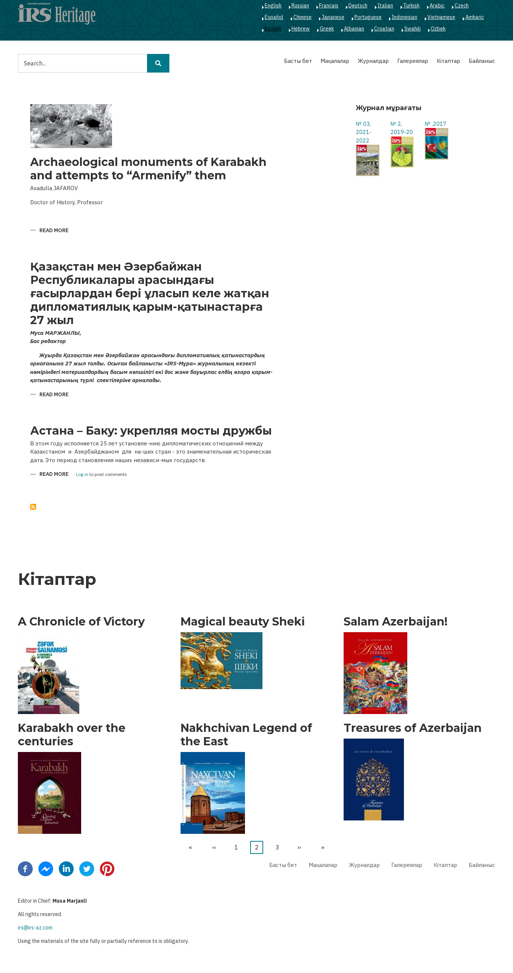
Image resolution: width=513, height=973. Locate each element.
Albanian (354, 28)
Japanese (333, 17)
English (273, 5)
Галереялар (412, 60)
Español (274, 17)
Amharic (474, 17)
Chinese (302, 17)
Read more (53, 231)
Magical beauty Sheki (243, 621)
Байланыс (482, 60)
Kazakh (273, 28)
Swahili (412, 28)
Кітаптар (448, 60)
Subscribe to (33, 507)
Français (328, 5)
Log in (82, 474)
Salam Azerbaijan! (395, 621)
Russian (300, 5)
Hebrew (300, 28)
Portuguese (368, 17)
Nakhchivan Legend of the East (246, 734)
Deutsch (357, 5)
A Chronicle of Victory (81, 621)
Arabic (437, 5)
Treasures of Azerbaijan (413, 728)
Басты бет (298, 60)
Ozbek (438, 28)
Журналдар (373, 60)
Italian (385, 5)
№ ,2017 (435, 123)
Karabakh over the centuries (71, 734)
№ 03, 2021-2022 (364, 132)
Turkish (411, 5)
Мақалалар (335, 60)
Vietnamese (441, 17)
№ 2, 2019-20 (402, 128)
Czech (462, 5)
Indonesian (404, 17)
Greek (327, 28)
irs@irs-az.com (35, 927)
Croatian (384, 28)
